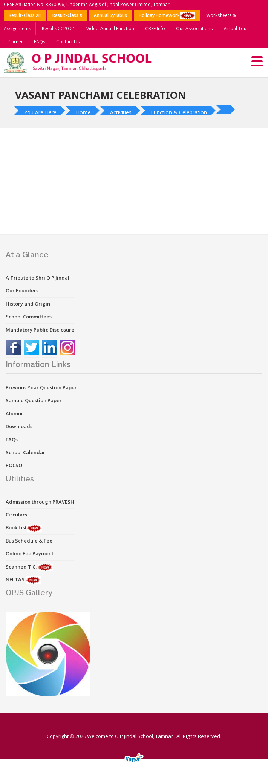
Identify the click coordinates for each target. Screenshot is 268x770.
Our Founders (22, 290)
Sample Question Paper (34, 400)
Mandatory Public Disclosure (40, 329)
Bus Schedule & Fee (29, 540)
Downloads (19, 426)
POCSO (14, 465)
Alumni (14, 413)
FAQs (39, 41)
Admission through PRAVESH (40, 501)
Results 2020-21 (58, 28)
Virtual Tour (236, 28)
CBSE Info (155, 28)
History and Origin (28, 303)
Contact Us (68, 41)
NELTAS (16, 579)
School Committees (29, 316)
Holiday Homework (167, 15)
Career (15, 41)
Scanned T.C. (22, 566)
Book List (16, 527)
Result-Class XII (25, 15)
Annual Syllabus (110, 15)
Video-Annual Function (110, 28)
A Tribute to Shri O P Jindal (37, 277)
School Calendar (25, 452)
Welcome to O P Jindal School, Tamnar (130, 736)
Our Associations (194, 28)
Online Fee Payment (30, 553)
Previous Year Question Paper (41, 387)
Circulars (16, 514)
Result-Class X (67, 15)
